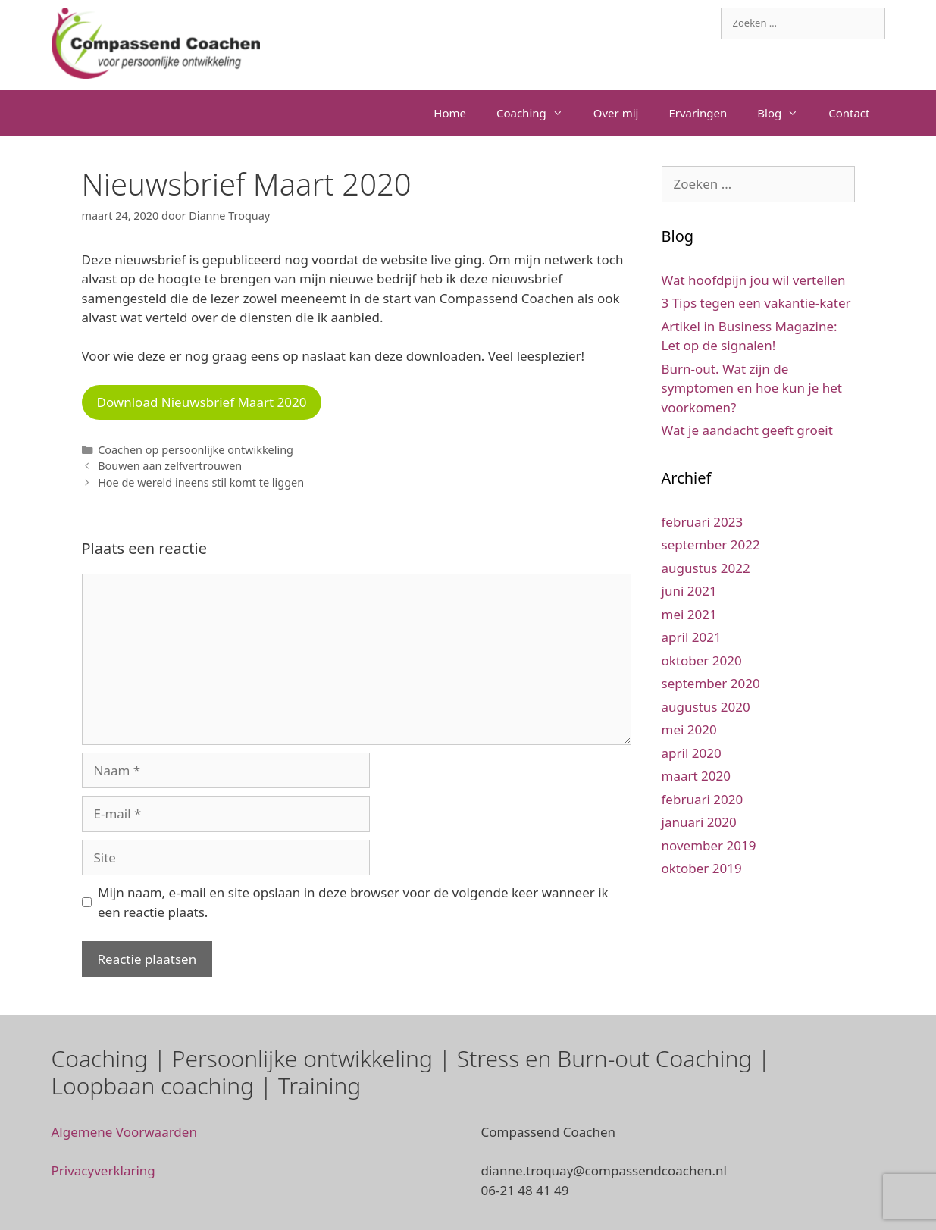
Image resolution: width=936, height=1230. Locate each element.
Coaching (537, 113)
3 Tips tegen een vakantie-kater (756, 302)
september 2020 (711, 683)
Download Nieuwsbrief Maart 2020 (202, 402)
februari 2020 (702, 799)
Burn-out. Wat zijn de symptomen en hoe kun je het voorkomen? (752, 388)
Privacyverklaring (103, 1170)
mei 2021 (689, 614)
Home (450, 112)
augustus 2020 (706, 706)
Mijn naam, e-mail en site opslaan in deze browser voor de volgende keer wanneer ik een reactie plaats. (353, 902)
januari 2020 (699, 822)
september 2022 (711, 544)
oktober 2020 (702, 660)
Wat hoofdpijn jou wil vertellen (754, 280)
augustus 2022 (706, 568)
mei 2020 (689, 729)
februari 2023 (702, 521)
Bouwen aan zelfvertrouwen (170, 466)
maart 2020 (696, 775)
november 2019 (709, 845)
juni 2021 (689, 590)
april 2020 (692, 753)
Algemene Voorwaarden (124, 1132)
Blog (785, 113)
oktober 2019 (702, 868)
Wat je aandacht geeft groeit (747, 430)
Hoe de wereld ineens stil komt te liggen (201, 482)
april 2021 (692, 637)
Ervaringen (697, 112)
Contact (848, 112)
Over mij (616, 112)
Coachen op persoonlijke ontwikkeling (195, 450)
